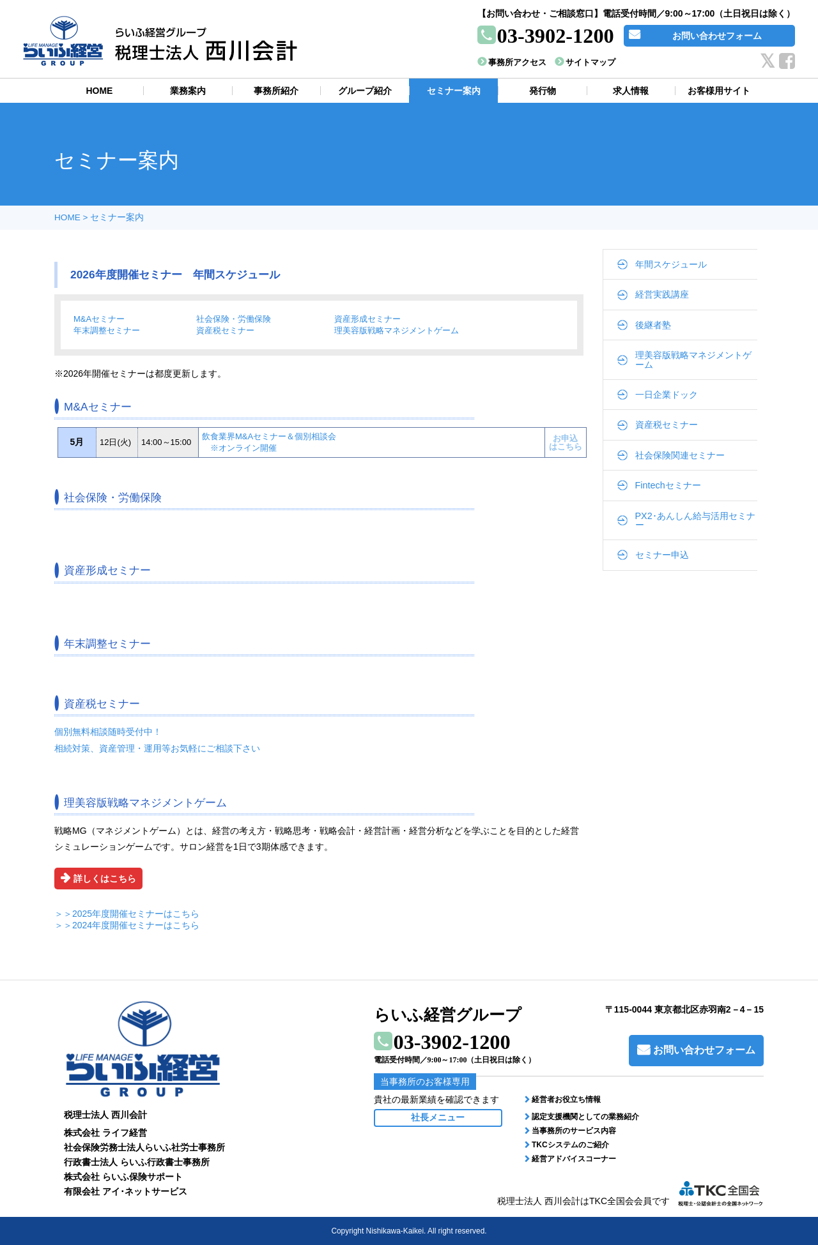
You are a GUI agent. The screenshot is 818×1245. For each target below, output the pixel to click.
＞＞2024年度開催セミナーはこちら (126, 925)
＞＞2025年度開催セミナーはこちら (126, 914)
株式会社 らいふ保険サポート (123, 1177)
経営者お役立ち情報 (566, 1099)
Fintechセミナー (668, 485)
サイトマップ (590, 62)
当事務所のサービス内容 (574, 1130)
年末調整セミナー (106, 330)
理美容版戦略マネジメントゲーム (396, 330)
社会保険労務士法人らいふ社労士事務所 (144, 1147)
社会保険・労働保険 (233, 319)
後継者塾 (653, 325)
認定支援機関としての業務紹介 (585, 1116)
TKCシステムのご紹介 (570, 1144)
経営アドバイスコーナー (574, 1158)
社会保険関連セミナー (680, 455)
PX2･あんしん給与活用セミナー (695, 520)
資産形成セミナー (367, 319)
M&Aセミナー (99, 319)
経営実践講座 (662, 294)
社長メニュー (438, 1117)
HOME (67, 217)
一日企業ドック (666, 394)
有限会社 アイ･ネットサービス (125, 1191)
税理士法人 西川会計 (105, 1115)
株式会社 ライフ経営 (105, 1133)
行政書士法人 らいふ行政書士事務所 (137, 1162)
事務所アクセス (517, 62)
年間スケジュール (671, 264)
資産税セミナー (225, 330)
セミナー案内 (117, 217)
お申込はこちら (565, 442)
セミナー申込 (662, 555)
